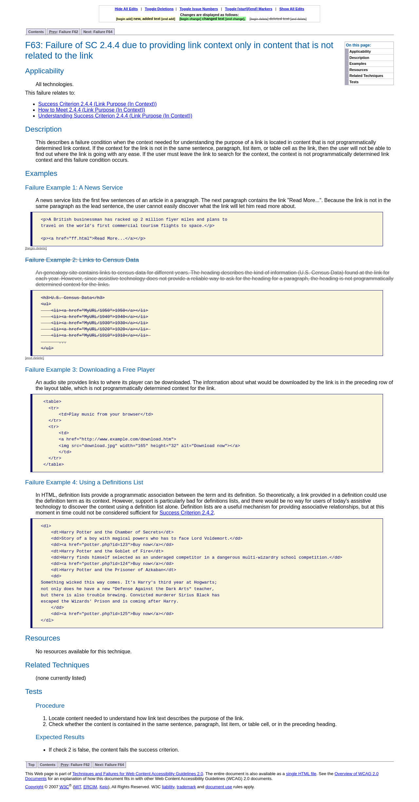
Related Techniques (366, 76)
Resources (358, 70)
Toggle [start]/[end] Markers (248, 9)
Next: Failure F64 (98, 32)
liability (168, 786)
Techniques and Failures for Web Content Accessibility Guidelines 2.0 (137, 773)
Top (31, 765)
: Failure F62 (63, 32)
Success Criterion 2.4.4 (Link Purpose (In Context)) (97, 104)
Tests (353, 82)
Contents (36, 32)
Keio (104, 786)
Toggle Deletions (159, 9)
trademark (186, 786)
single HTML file (301, 773)
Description (359, 58)
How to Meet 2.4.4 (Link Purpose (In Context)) (91, 110)
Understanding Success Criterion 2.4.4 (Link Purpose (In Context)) (115, 116)
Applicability (360, 51)
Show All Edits (291, 9)
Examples (357, 63)
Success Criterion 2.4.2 (186, 512)
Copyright (34, 786)
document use (218, 786)
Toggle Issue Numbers (199, 9)
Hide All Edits (126, 9)
